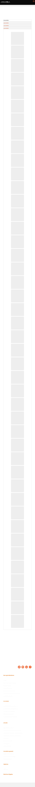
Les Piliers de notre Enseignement (12, 730)
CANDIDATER (17, 635)
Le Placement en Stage (9, 756)
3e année (6, 23)
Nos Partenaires (7, 759)
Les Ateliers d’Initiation (9, 711)
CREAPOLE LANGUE (8, 714)
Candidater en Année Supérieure (12, 735)
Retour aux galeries (22, 15)
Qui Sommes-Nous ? (8, 727)
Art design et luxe (8, 696)
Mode (4, 680)
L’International (7, 746)
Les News (5, 738)
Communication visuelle (9, 683)
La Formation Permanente (10, 716)
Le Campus (6, 743)
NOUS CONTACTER (17, 641)
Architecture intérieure (9, 691)
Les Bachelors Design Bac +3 (10, 708)
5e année (6, 28)
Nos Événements (7, 741)
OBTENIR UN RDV (17, 646)
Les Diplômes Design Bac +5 (10, 706)
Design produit (7, 685)
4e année (6, 25)
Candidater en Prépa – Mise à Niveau (12, 733)
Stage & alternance (8, 753)
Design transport (7, 688)
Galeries (5, 769)
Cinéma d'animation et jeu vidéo (11, 693)
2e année (6, 20)
